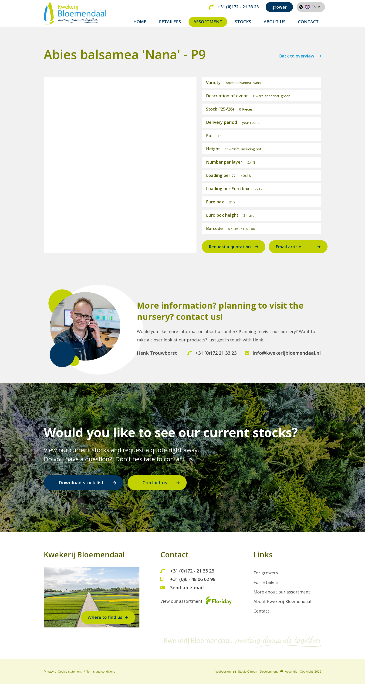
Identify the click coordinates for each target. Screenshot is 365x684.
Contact (261, 611)
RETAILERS (170, 21)
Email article (288, 252)
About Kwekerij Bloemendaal (282, 601)
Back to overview (296, 61)
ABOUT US (274, 21)
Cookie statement (69, 672)
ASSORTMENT (207, 21)
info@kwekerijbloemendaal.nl (283, 358)
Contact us (154, 482)
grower (279, 7)
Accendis (291, 672)
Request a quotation (230, 252)
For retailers (265, 582)
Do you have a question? (78, 459)
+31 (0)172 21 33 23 (212, 358)
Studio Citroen (247, 672)
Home (139, 21)
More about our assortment (281, 592)
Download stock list (81, 482)
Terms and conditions (100, 672)
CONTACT (308, 21)
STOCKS (243, 21)
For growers (265, 573)
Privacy (49, 672)
